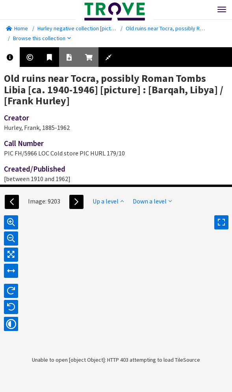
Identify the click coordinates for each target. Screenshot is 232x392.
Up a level (108, 201)
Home (17, 28)
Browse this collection (42, 38)
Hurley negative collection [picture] (78, 28)
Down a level (152, 201)
